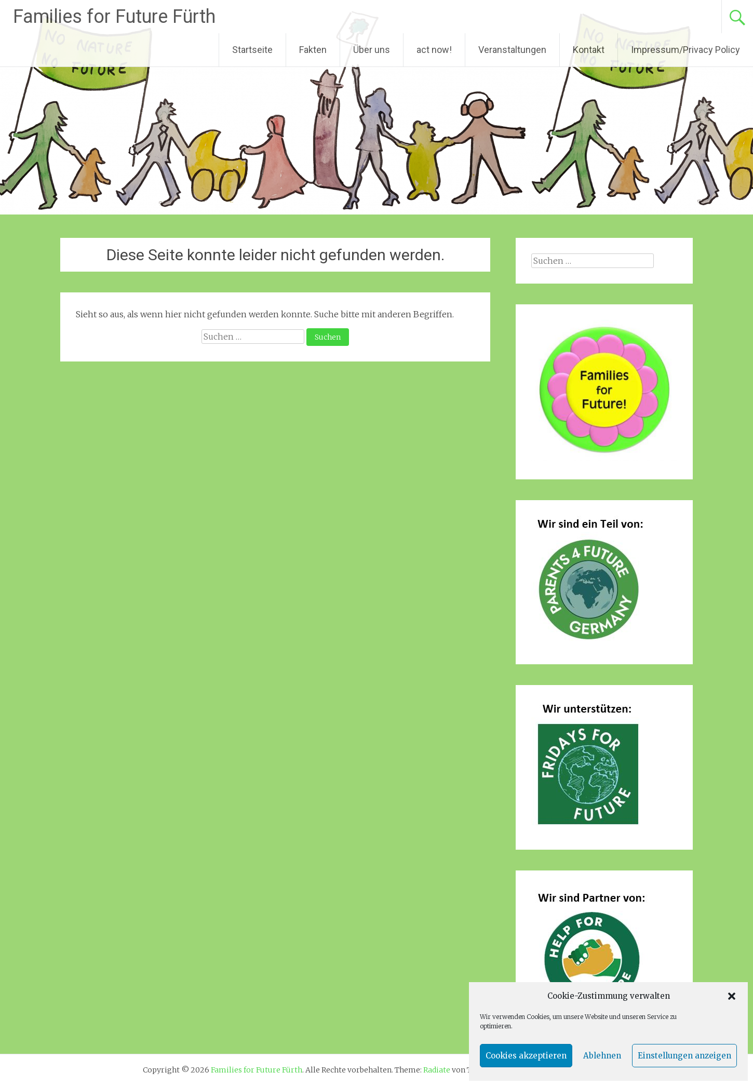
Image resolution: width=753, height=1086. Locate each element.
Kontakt (588, 49)
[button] (732, 996)
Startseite (252, 49)
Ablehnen (602, 1056)
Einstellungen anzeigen (684, 1056)
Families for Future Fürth (114, 17)
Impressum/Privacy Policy (685, 49)
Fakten (313, 49)
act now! (434, 49)
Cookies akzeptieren (526, 1056)
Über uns (371, 49)
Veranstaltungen (512, 49)
